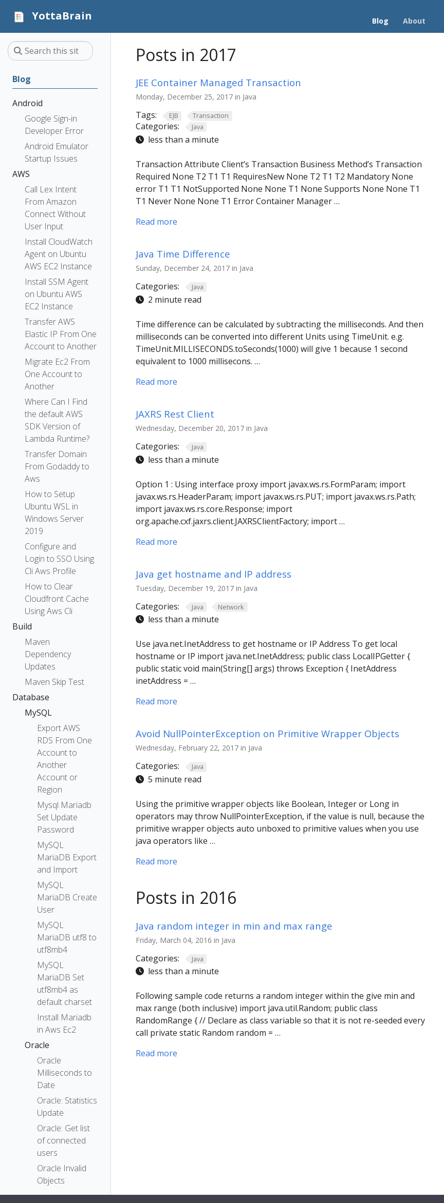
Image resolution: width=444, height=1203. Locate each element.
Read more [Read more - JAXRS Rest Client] (156, 541)
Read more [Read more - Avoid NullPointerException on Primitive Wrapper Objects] (156, 861)
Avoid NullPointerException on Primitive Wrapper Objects (267, 733)
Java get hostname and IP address (213, 573)
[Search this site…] (50, 51)
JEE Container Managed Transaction (218, 82)
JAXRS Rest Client (175, 413)
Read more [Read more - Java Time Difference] (156, 381)
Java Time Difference (183, 253)
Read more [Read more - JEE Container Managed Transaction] (156, 221)
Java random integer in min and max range (234, 925)
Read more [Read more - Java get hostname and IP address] (156, 701)
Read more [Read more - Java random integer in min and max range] (156, 1053)
